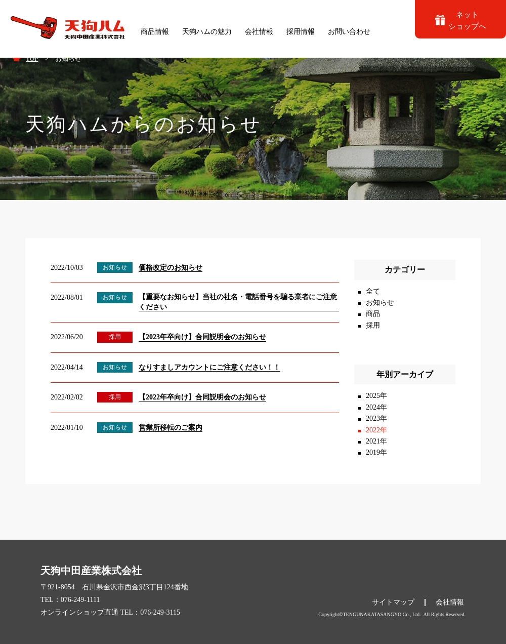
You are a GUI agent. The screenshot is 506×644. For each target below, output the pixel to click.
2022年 (376, 430)
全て (373, 291)
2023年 (376, 418)
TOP (32, 58)
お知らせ (380, 302)
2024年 (376, 407)
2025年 (376, 395)
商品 (373, 313)
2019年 (376, 452)
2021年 (376, 441)
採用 (373, 325)
